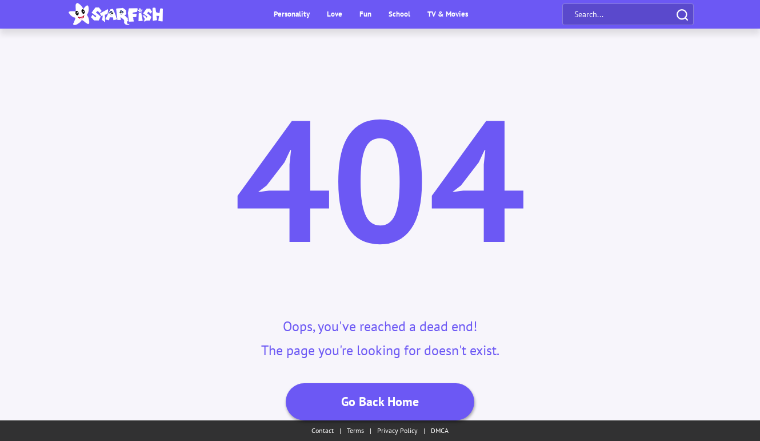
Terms (355, 430)
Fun (365, 14)
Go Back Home (380, 402)
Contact (322, 430)
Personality (292, 14)
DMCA (440, 430)
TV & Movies (447, 14)
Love (334, 14)
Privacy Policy (397, 430)
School (399, 14)
